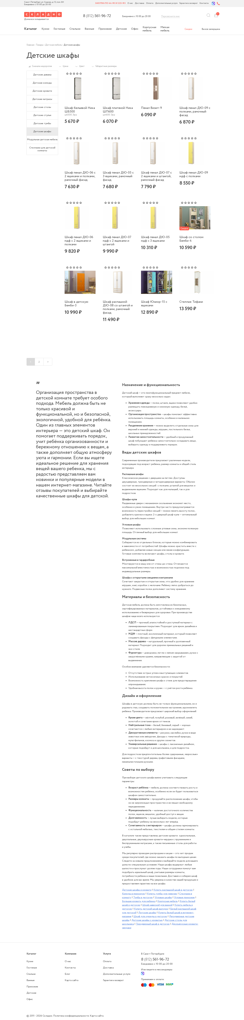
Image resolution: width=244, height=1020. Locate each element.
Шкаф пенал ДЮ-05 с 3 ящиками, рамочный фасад (118, 176)
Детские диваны (42, 75)
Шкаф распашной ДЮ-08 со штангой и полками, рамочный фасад (118, 307)
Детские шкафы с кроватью (147, 920)
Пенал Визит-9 (151, 108)
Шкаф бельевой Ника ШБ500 (80, 110)
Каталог (30, 28)
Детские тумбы (42, 123)
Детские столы (42, 107)
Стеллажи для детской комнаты (42, 149)
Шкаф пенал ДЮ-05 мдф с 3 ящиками (155, 239)
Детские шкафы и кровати (136, 890)
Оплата (149, 3)
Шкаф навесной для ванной (157, 905)
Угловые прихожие (184, 897)
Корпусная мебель (149, 29)
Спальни (74, 29)
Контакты (204, 3)
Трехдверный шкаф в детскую (153, 924)
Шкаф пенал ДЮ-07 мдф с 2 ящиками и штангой (117, 241)
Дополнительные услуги (166, 3)
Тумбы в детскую (143, 897)
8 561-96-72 (97, 16)
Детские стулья (42, 115)
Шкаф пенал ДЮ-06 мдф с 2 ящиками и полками (79, 241)
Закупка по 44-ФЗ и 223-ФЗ (110, 3)
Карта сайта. (97, 1016)
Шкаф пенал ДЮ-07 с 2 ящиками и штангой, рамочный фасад (156, 176)
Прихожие (105, 29)
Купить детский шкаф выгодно (151, 909)
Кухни (45, 29)
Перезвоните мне (170, 16)
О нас (130, 3)
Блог (67, 974)
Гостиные (59, 29)
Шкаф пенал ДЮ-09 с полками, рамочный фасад (194, 112)
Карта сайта (71, 980)
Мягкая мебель (164, 29)
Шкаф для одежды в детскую (150, 916)
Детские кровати (42, 91)
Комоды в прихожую (133, 894)
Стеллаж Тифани (191, 302)
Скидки (188, 29)
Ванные (89, 29)
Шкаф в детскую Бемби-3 (76, 304)
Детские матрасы (42, 99)
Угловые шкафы (163, 897)
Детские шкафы (42, 131)
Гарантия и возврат (188, 3)
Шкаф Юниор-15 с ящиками (154, 304)
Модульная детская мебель (42, 139)
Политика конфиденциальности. (71, 1016)
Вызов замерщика (211, 29)
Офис (134, 29)
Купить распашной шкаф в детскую (173, 890)
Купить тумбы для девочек (162, 894)
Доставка (139, 3)
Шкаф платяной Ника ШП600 (118, 110)
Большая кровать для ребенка (138, 901)
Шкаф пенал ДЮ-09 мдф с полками (193, 174)
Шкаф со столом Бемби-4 (191, 239)
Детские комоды (42, 83)
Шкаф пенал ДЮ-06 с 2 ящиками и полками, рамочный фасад (80, 176)
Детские (121, 29)
